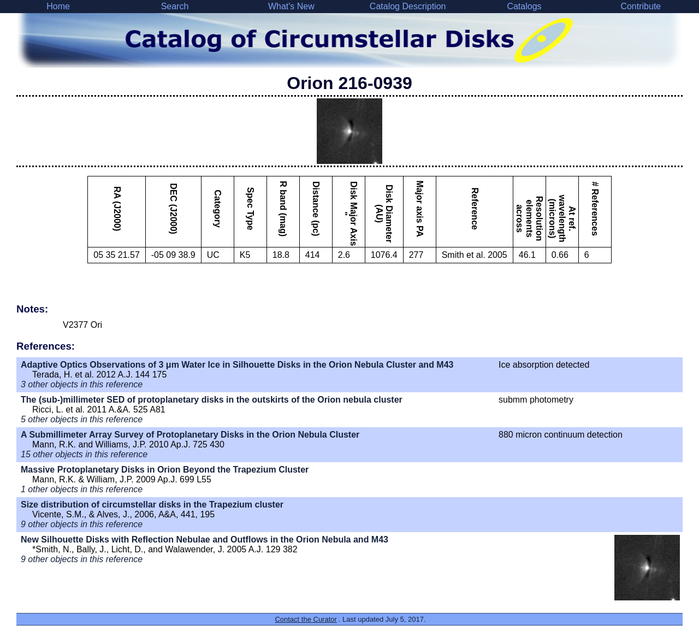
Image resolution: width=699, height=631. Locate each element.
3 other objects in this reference (82, 384)
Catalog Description (408, 6)
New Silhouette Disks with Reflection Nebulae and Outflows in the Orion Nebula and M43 (204, 539)
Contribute (640, 6)
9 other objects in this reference (82, 524)
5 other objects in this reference (82, 419)
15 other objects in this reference (84, 454)
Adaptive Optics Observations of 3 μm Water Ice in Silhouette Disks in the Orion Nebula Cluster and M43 (237, 364)
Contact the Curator (305, 619)
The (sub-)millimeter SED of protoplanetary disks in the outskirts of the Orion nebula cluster (211, 399)
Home (58, 6)
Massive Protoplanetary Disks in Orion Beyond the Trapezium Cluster (165, 469)
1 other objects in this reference (82, 489)
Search (175, 6)
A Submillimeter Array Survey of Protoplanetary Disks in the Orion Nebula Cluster (190, 434)
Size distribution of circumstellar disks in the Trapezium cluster (152, 504)
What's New (291, 6)
